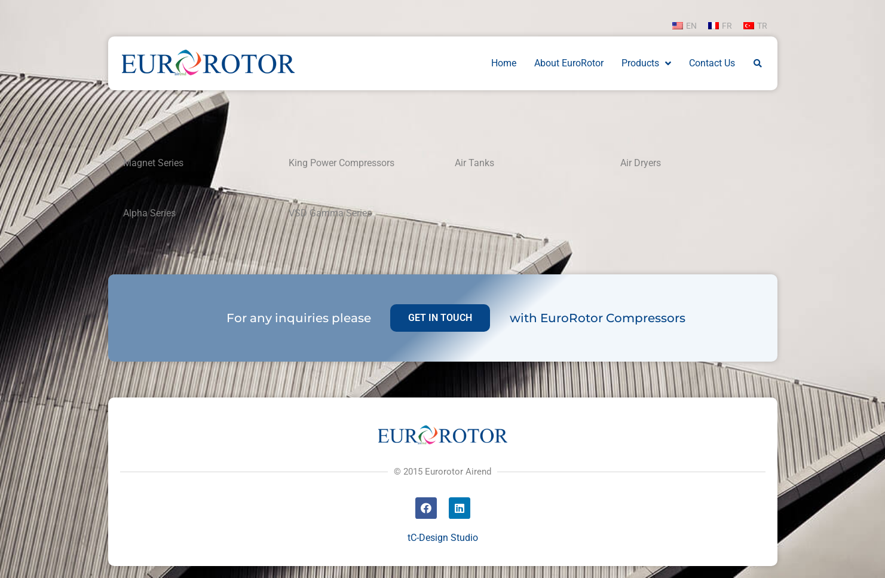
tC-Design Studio (443, 537)
